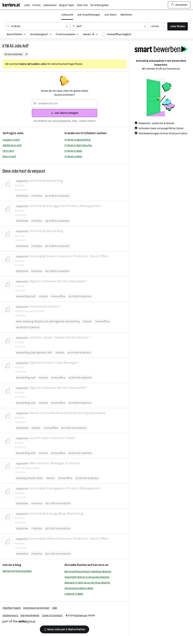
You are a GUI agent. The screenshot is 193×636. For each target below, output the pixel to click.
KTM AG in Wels (73, 150)
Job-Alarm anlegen (64, 112)
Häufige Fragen (12, 607)
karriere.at (101, 565)
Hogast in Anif (11, 139)
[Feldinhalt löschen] (67, 26)
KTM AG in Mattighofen (78, 145)
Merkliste (126, 14)
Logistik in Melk (73, 593)
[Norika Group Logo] (19, 622)
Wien (40, 478)
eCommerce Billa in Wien (78, 588)
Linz (46, 321)
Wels (19, 321)
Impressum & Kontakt (36, 607)
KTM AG (8, 46)
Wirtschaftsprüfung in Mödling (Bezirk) (87, 571)
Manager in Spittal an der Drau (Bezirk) (87, 582)
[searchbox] (64, 103)
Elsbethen (22, 195)
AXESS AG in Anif (12, 145)
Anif (25, 46)
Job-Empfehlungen (88, 14)
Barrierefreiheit (30, 615)
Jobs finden (177, 26)
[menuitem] (18, 34)
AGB (54, 607)
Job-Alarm (110, 14)
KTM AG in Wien (73, 156)
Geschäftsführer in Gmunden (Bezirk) (86, 577)
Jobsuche (67, 14)
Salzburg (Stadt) (33, 321)
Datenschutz (10, 615)
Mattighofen (57, 321)
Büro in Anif (9, 156)
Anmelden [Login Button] (179, 5)
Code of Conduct (52, 615)
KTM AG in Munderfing (77, 139)
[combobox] (37, 26)
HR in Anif (8, 150)
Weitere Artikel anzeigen (17, 571)
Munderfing (23, 296)
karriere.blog (12, 565)
